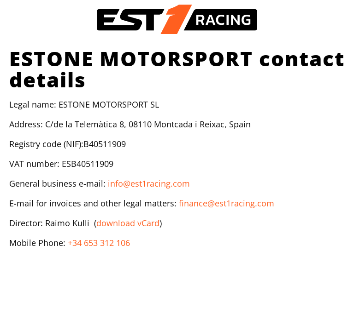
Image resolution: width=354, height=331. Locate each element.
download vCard (127, 222)
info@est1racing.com (149, 183)
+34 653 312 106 (99, 242)
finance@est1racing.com (226, 203)
